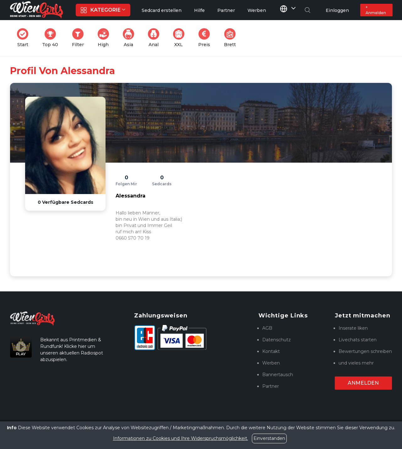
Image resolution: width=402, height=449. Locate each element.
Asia (130, 37)
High (105, 37)
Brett (232, 37)
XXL (180, 37)
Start (24, 37)
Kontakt (271, 351)
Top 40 (52, 37)
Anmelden (363, 383)
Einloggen (337, 10)
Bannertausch (277, 374)
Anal (155, 37)
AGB (267, 328)
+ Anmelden (376, 10)
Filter (80, 37)
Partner (270, 386)
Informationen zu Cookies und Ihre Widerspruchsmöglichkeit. (180, 438)
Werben (271, 363)
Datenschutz (276, 340)
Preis (206, 37)
